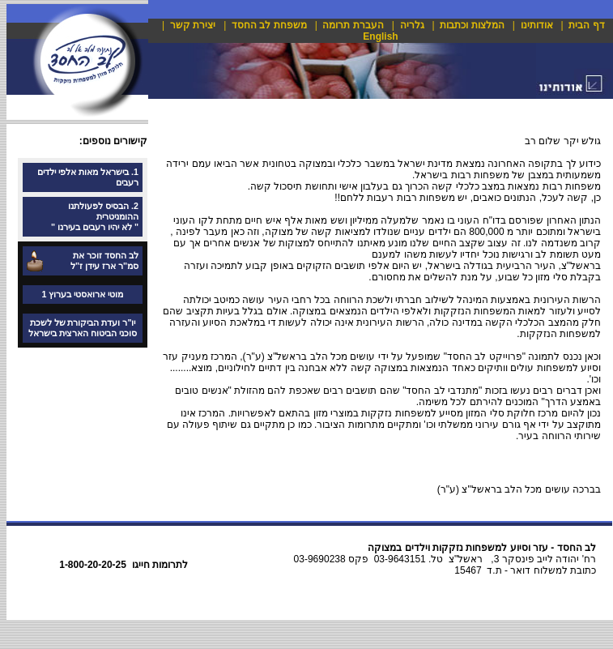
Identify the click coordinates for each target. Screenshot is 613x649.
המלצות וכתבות (472, 25)
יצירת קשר (192, 25)
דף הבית (586, 25)
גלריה (412, 25)
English (380, 36)
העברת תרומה (352, 25)
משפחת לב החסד (269, 25)
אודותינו (537, 25)
